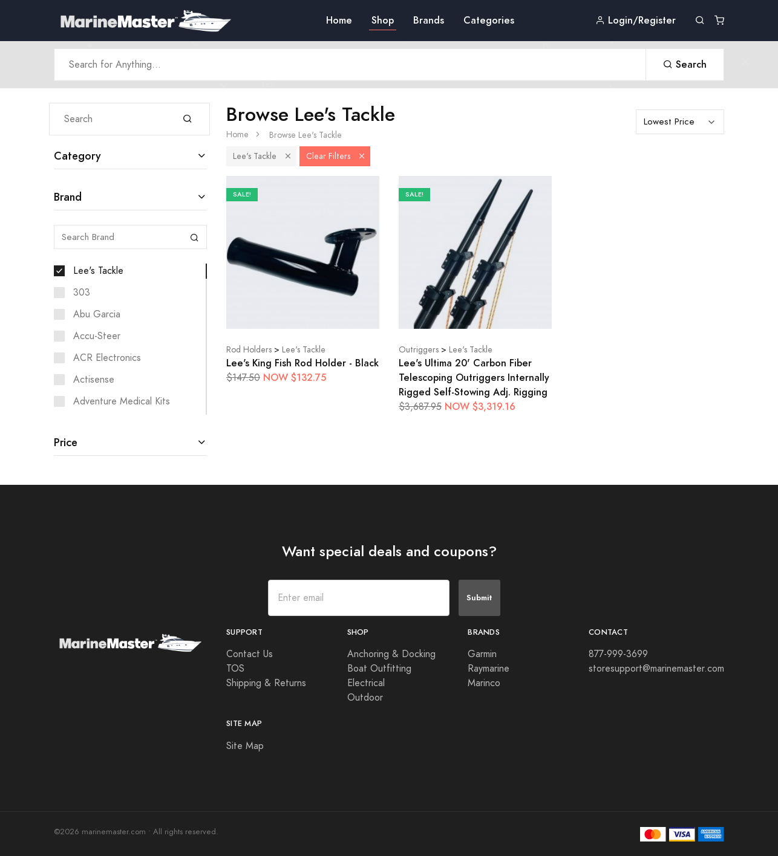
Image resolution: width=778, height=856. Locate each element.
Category (77, 155)
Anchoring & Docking (391, 654)
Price (65, 442)
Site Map (245, 746)
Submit (479, 597)
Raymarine (488, 668)
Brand (68, 196)
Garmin (482, 654)
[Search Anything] (350, 64)
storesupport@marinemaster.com (656, 668)
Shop (382, 20)
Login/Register (635, 20)
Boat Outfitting (379, 668)
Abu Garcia (96, 314)
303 (81, 292)
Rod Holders (249, 349)
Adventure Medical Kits (121, 401)
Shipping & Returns (266, 683)
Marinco (484, 683)
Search (685, 64)
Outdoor (365, 697)
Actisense (93, 379)
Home (339, 20)
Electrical (366, 683)
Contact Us (249, 654)
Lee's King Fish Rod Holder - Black (302, 363)
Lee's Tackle (98, 270)
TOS (235, 668)
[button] (288, 156)
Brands (428, 20)
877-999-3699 (618, 654)
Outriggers (419, 349)
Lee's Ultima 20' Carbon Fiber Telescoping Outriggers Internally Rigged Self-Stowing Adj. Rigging (474, 377)
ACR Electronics (107, 358)
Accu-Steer (96, 336)
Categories (488, 20)
